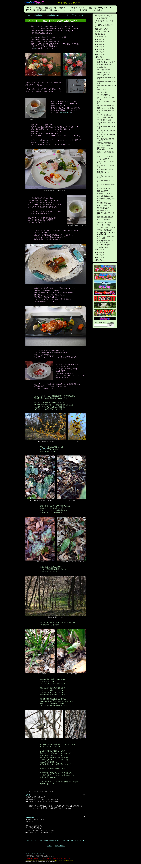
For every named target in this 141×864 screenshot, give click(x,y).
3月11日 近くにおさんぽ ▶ (74, 840)
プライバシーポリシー (30, 853)
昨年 (34, 48)
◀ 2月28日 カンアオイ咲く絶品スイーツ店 (43, 840)
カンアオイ (44, 449)
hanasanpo (29, 817)
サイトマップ (40, 853)
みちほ (27, 795)
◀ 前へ (67, 15)
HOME (27, 15)
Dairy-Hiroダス (38, 15)
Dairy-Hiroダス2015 (53, 15)
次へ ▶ (81, 15)
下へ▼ (74, 15)
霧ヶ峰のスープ (65, 112)
